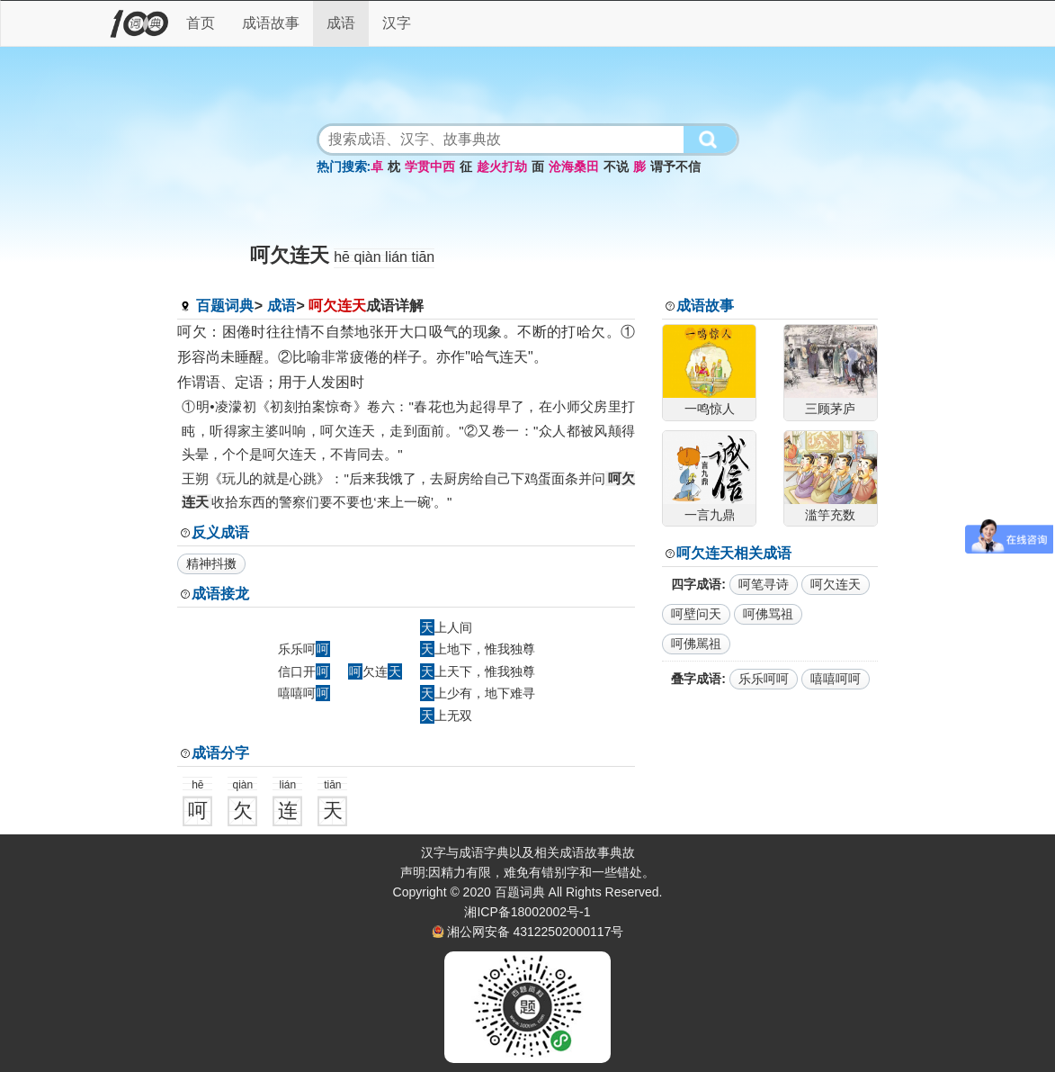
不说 (616, 166)
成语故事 (271, 23)
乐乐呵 (304, 649)
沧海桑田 (574, 166)
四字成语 (696, 584)
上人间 (446, 627)
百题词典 (225, 305)
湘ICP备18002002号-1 (527, 912)
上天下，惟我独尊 (477, 671)
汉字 (396, 23)
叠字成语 (696, 678)
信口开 (304, 671)
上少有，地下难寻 (477, 693)
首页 (200, 23)
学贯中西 (430, 166)
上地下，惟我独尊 (477, 649)
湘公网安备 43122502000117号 (535, 931)
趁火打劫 (502, 166)
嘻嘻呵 (304, 693)
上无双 (446, 715)
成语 (340, 23)
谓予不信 (675, 166)
